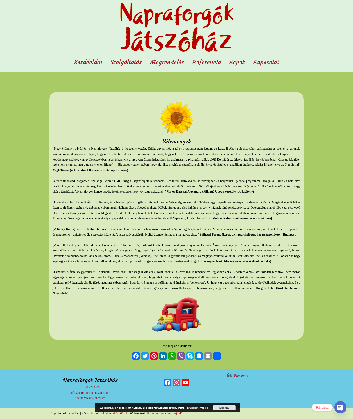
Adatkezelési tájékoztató (89, 398)
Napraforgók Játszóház (176, 28)
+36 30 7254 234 (89, 387)
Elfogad (224, 407)
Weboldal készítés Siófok (112, 413)
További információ (196, 407)
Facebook (241, 376)
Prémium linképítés (159, 413)
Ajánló (178, 413)
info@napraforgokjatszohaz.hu (89, 392)
